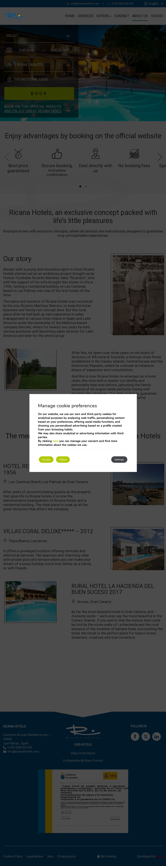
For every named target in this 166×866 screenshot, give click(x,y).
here (55, 440)
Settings (115, 459)
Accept (50, 459)
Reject (74, 459)
